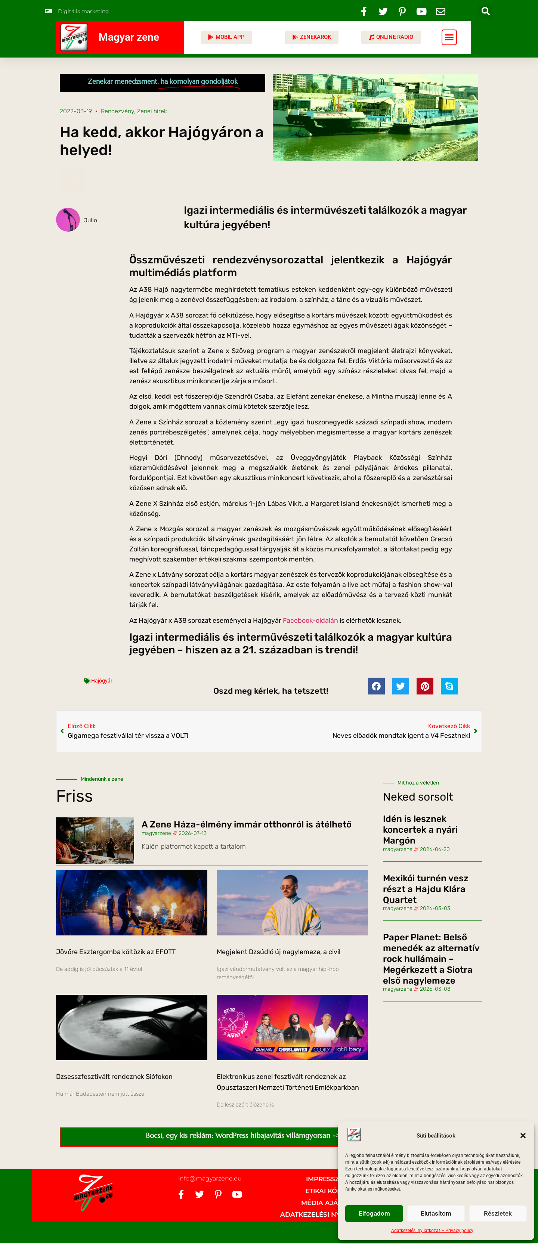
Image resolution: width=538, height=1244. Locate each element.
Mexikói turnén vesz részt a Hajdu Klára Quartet (426, 889)
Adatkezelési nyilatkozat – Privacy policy (432, 1230)
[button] (523, 1135)
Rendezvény (117, 111)
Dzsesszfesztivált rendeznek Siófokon (114, 1077)
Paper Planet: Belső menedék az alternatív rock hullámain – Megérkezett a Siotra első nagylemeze (431, 958)
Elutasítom (436, 1213)
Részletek (497, 1213)
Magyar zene (129, 37)
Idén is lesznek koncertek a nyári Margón (420, 830)
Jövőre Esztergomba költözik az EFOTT (116, 952)
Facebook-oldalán (310, 620)
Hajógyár (101, 681)
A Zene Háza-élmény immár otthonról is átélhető (247, 824)
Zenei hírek (152, 111)
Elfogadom (374, 1213)
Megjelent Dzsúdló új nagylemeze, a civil (278, 952)
